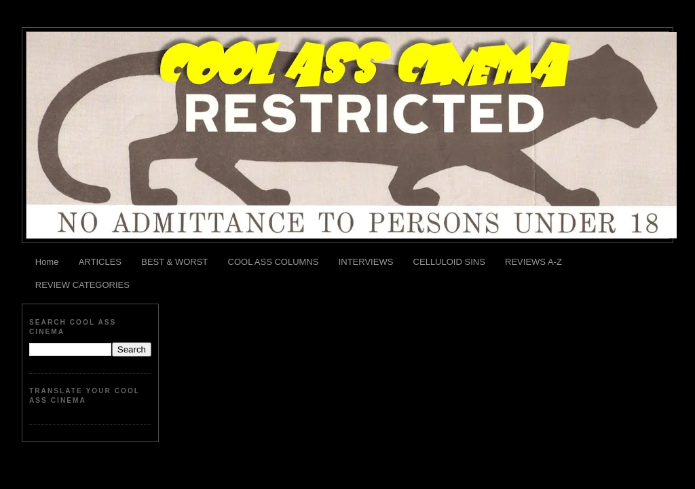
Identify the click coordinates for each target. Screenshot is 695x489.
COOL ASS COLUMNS (273, 262)
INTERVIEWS (366, 262)
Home (47, 262)
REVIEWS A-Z (533, 262)
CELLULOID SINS (449, 262)
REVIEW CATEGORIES (82, 285)
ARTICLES (100, 262)
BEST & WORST (174, 262)
